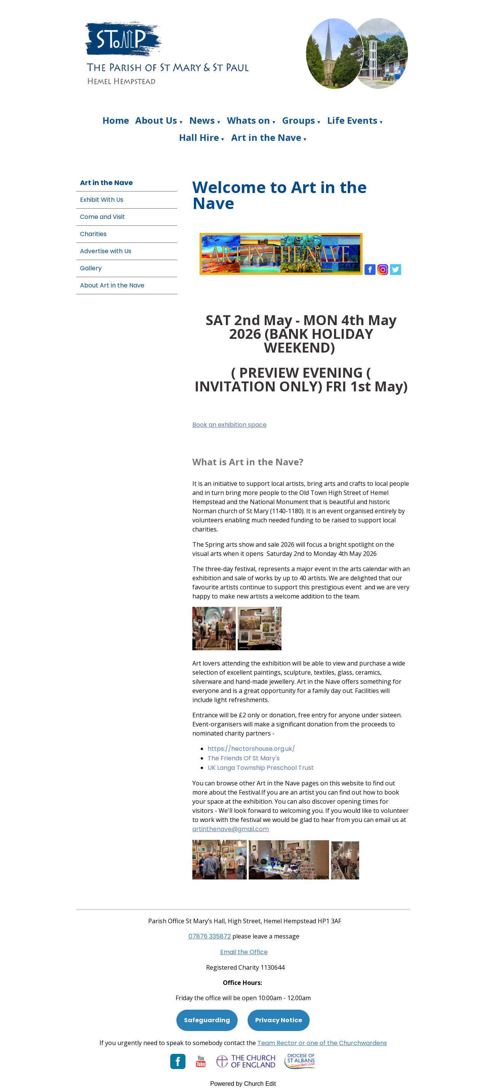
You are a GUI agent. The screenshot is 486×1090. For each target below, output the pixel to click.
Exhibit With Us (101, 199)
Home (115, 120)
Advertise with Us (105, 251)
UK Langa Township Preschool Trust (261, 767)
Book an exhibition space (229, 424)
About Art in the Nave (112, 285)
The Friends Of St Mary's (244, 758)
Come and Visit (102, 216)
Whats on (248, 120)
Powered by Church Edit (243, 1083)
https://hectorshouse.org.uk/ (251, 748)
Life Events (352, 120)
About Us (156, 120)
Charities (93, 234)
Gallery (91, 268)
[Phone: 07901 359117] (210, 936)
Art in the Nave (266, 137)
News (202, 120)
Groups (298, 120)
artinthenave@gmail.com (230, 829)
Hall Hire (199, 137)
